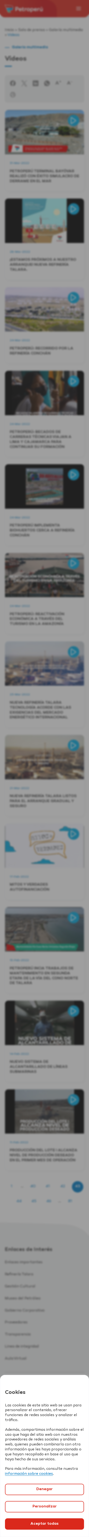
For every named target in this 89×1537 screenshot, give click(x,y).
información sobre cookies (29, 1474)
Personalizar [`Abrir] (45, 1506)
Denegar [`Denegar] (44, 1489)
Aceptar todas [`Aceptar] (44, 1524)
